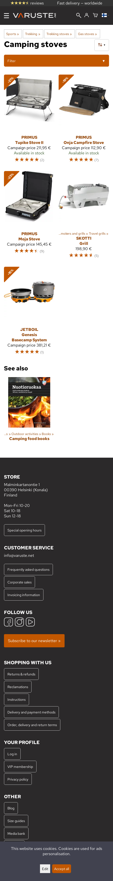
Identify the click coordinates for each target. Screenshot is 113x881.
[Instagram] (19, 622)
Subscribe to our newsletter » (34, 640)
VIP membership (20, 766)
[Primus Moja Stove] (29, 217)
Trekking (32, 34)
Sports (12, 34)
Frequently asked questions (28, 569)
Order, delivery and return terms (32, 724)
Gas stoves (87, 34)
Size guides (16, 820)
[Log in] (86, 15)
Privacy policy (17, 779)
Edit (45, 868)
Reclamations (17, 686)
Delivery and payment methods (31, 712)
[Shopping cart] (95, 15)
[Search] (78, 16)
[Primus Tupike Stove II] (29, 121)
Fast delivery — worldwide (79, 3)
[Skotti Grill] (84, 217)
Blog (10, 808)
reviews (27, 3)
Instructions (16, 699)
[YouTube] (30, 622)
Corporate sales (19, 582)
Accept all (61, 868)
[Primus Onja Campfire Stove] (84, 121)
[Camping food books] (29, 413)
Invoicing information (23, 594)
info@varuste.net (19, 555)
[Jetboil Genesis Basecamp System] (29, 313)
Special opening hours (24, 530)
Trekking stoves (59, 34)
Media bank (16, 833)
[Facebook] (8, 622)
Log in (12, 753)
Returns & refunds (21, 674)
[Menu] (6, 15)
